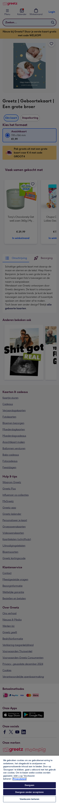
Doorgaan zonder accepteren (29, 792)
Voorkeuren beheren (29, 799)
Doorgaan (29, 785)
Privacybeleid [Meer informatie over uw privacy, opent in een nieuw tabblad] (19, 779)
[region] (29, 779)
